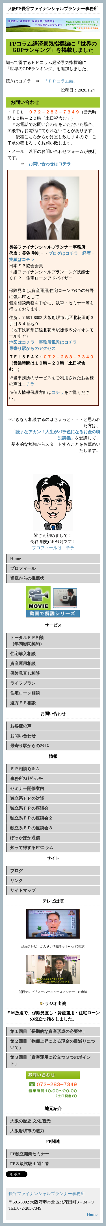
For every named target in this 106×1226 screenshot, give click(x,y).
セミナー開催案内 (27, 788)
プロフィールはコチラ (53, 548)
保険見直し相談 (25, 673)
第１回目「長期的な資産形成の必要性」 (48, 1031)
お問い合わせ (23, 736)
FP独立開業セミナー (29, 1154)
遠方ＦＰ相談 (23, 703)
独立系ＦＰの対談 (27, 798)
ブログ (16, 870)
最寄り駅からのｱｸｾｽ (29, 745)
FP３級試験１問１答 (29, 1164)
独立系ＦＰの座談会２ (31, 818)
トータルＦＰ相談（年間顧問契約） (27, 640)
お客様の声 (20, 726)
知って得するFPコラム (31, 847)
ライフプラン (23, 683)
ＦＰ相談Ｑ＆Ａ (25, 769)
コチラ (28, 384)
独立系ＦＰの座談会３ (31, 828)
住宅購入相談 (23, 653)
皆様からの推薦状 (27, 578)
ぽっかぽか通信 (25, 838)
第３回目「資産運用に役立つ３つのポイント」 (50, 1060)
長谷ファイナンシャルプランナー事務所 (46, 1193)
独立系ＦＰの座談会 (29, 808)
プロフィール (23, 568)
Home (15, 558)
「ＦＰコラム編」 (61, 81)
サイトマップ (23, 890)
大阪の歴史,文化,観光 (30, 1121)
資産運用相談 (23, 663)
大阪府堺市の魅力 (27, 1131)
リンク (16, 880)
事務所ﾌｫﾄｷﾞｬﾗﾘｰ (26, 778)
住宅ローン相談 (25, 693)
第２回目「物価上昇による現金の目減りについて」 (52, 1044)
